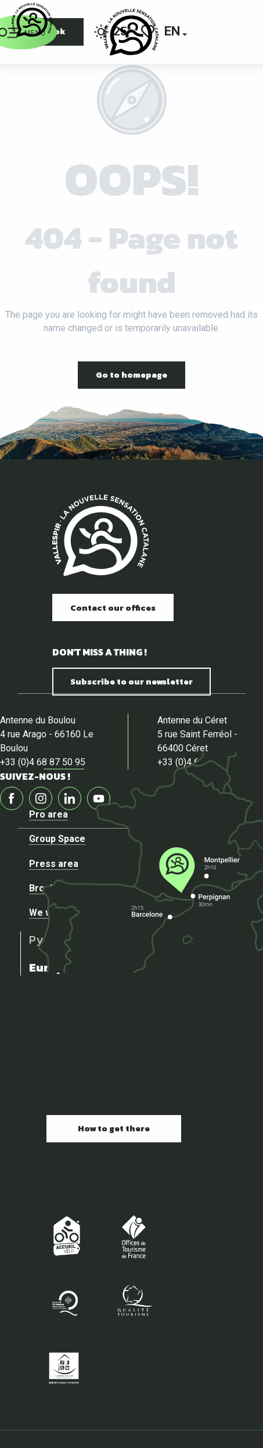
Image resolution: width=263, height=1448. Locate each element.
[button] (173, 32)
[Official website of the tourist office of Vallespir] (32, 20)
